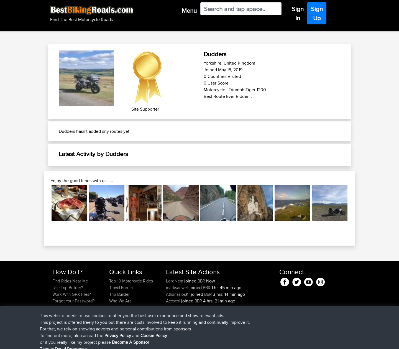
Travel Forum (121, 288)
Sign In (298, 13)
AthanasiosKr (178, 294)
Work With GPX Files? (71, 294)
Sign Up (317, 13)
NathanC (174, 314)
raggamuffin (177, 307)
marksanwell (178, 288)
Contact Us (119, 307)
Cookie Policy (154, 341)
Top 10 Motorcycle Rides (131, 281)
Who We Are (120, 301)
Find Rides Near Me (70, 281)
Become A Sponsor (70, 307)
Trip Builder (119, 294)
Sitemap (104, 341)
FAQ (56, 314)
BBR (201, 281)
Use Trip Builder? (67, 288)
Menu (189, 10)
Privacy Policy (126, 341)
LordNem (175, 281)
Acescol (173, 301)
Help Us (116, 314)
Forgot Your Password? (73, 301)
